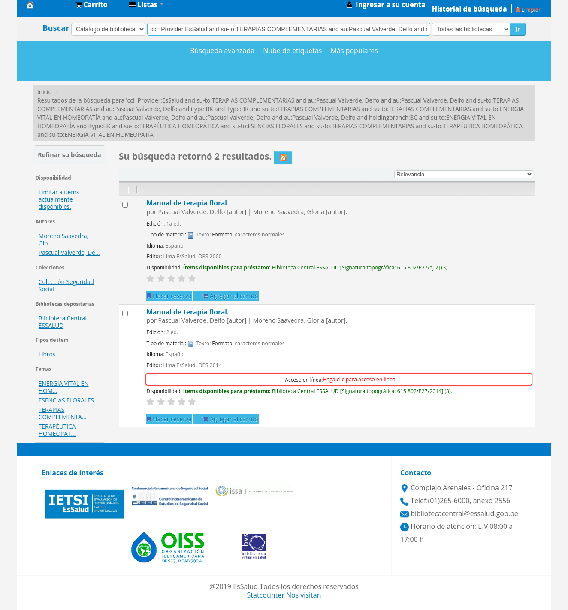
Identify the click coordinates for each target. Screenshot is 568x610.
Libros (47, 354)
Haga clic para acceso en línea (359, 379)
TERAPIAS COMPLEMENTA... (63, 413)
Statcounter (265, 595)
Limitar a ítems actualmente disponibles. (59, 199)
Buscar (55, 28)
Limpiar (528, 9)
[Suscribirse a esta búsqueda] (283, 157)
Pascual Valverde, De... (69, 252)
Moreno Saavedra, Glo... (63, 239)
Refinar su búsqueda (69, 155)
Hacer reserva (169, 296)
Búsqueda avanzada (222, 50)
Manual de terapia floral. (187, 312)
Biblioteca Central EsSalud (47, 4)
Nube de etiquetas (292, 50)
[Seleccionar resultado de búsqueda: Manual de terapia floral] (125, 205)
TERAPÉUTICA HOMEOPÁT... (57, 430)
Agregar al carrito (230, 296)
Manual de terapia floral (186, 203)
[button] (91, 4)
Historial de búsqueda (469, 8)
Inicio (44, 92)
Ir (517, 29)
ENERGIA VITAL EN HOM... (64, 387)
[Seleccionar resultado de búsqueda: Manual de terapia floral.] (125, 313)
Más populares (354, 50)
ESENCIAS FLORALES (66, 400)
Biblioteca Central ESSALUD (63, 321)
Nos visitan (303, 595)
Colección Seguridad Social (66, 285)
